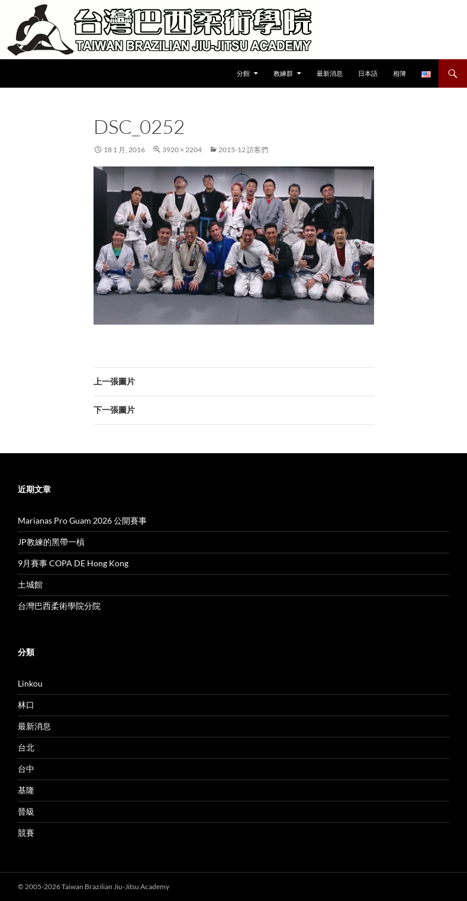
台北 (26, 747)
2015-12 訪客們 (243, 149)
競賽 (26, 833)
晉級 (26, 811)
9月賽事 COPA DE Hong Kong (73, 563)
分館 (243, 73)
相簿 (399, 73)
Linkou (30, 683)
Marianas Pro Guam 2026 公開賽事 (82, 520)
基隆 (26, 790)
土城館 (30, 584)
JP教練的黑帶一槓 (51, 542)
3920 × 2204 (182, 149)
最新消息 (330, 73)
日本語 (368, 73)
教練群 (283, 73)
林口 (26, 705)
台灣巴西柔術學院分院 (59, 606)
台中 (26, 769)
